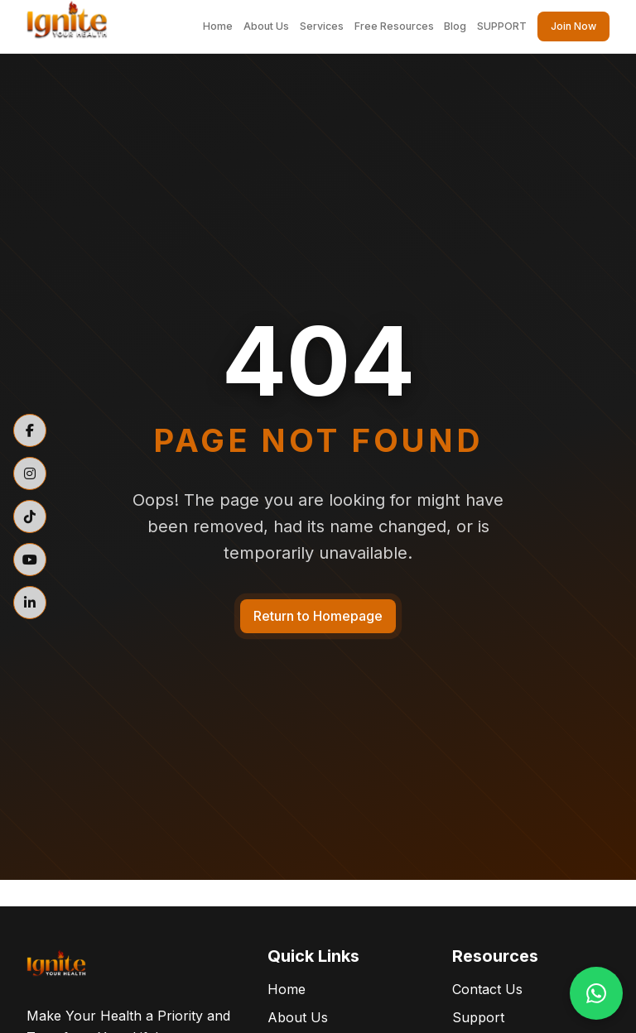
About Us (266, 26)
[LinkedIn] (29, 602)
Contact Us (487, 989)
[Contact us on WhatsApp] (596, 993)
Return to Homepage (318, 616)
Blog (455, 26)
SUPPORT (502, 26)
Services (322, 26)
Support (478, 1017)
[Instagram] (29, 473)
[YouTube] (29, 559)
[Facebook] (29, 430)
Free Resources (394, 26)
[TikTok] (29, 516)
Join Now (573, 26)
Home (218, 26)
